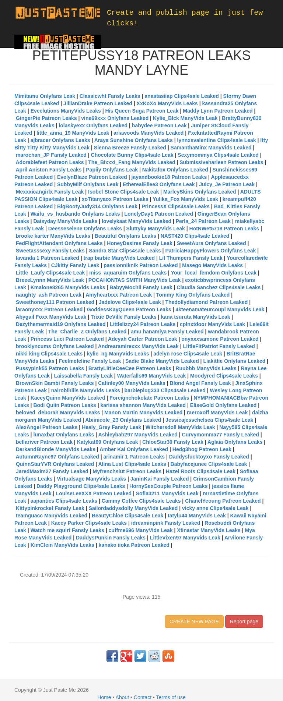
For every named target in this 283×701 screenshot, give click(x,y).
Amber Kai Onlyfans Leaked (133, 449)
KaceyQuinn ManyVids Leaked (68, 398)
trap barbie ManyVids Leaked (119, 258)
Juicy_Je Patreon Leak (227, 184)
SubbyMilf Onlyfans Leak (87, 184)
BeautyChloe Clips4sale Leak (128, 515)
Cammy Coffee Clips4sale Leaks (141, 501)
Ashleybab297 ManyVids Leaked (138, 435)
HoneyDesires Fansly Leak (139, 243)
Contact (142, 697)
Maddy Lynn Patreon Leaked (217, 111)
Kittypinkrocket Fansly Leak (50, 508)
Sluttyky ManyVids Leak (155, 228)
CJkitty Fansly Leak (75, 265)
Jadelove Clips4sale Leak (130, 302)
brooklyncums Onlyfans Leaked (55, 346)
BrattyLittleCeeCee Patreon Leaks (129, 368)
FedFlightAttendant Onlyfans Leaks (59, 243)
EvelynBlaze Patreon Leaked (92, 177)
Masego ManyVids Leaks (212, 265)
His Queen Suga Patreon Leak (141, 111)
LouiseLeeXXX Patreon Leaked (94, 493)
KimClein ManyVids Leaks (62, 545)
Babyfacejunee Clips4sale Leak (209, 464)
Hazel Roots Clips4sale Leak (200, 471)
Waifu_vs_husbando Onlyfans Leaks (75, 214)
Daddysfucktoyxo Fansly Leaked (209, 457)
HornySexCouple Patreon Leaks (168, 486)
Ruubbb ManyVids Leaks (205, 368)
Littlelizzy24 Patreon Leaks (142, 324)
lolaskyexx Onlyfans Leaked (93, 125)
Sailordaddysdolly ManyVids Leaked (133, 508)
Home (104, 697)
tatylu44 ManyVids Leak (197, 515)
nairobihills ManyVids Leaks (85, 390)
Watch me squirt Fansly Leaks (67, 530)
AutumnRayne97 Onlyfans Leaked (57, 457)
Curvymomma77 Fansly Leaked (220, 435)
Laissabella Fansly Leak (83, 376)
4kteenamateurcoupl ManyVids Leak (219, 309)
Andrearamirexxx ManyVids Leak (138, 346)
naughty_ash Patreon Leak (48, 295)
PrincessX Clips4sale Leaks (176, 206)
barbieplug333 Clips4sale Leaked (165, 390)
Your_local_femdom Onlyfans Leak (213, 273)
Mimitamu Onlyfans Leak (44, 96)
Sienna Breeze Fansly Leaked (130, 148)
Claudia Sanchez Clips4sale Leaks (219, 287)
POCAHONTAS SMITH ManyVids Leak (134, 280)
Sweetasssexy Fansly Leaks (50, 251)
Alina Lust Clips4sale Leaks (132, 464)
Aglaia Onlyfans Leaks (234, 442)
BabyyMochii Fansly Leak (140, 287)
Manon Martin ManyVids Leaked (143, 412)
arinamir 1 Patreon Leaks (134, 457)
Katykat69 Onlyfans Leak (107, 442)
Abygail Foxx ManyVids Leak (50, 317)
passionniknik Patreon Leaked (141, 265)
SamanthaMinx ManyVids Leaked (211, 148)
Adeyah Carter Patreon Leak (142, 339)
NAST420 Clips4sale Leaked (195, 236)
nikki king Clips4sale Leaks (49, 354)
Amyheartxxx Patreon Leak (118, 295)
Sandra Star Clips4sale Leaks (125, 251)
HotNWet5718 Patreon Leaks (224, 228)
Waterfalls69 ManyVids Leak (151, 376)
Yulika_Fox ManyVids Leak (185, 199)
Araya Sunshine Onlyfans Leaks (133, 140)
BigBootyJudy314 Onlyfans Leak (97, 206)
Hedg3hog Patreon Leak (201, 449)
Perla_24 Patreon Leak (203, 221)
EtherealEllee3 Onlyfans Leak (159, 184)
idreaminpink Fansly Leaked (165, 523)
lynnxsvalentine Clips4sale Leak (216, 140)
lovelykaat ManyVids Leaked (136, 221)
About (122, 697)
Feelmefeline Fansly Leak (90, 361)
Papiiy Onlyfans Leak (112, 170)
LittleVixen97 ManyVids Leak (185, 538)
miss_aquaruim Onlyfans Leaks (128, 273)
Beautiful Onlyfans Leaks (125, 236)
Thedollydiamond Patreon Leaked (206, 302)
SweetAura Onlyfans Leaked (211, 243)
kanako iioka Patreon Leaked (134, 545)
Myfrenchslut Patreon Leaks (126, 471)
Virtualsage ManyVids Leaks (91, 479)
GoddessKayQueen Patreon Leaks (129, 309)
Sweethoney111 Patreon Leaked (55, 302)
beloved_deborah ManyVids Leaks (58, 412)
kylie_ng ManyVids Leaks (118, 354)
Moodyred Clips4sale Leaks (224, 376)
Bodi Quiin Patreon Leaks (64, 405)
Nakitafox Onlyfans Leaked (175, 170)
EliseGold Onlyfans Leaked (223, 405)
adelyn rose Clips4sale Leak (187, 354)
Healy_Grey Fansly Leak (111, 427)
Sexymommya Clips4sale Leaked (218, 155)
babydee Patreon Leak (159, 125)
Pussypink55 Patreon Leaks (50, 368)
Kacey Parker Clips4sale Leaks (89, 523)
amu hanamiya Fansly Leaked (167, 331)
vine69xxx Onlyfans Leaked (115, 118)
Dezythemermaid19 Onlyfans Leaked (61, 324)
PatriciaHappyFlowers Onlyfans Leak (210, 251)
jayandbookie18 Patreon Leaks (169, 177)
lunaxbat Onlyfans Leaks (63, 435)
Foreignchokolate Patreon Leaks (149, 398)
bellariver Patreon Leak (44, 442)
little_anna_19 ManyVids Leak (72, 133)
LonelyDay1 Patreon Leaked (158, 214)
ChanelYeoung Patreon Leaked (223, 501)
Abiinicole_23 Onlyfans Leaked (123, 420)
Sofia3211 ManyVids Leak (167, 493)
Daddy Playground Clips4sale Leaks (80, 486)
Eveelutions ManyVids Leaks (66, 111)
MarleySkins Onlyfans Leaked (199, 192)
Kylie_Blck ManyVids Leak (185, 118)
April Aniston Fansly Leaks (48, 170)
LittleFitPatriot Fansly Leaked (219, 346)
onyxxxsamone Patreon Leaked (219, 339)
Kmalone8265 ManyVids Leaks (68, 287)
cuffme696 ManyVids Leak (141, 530)
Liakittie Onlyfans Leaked (234, 361)
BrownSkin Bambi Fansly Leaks (55, 383)
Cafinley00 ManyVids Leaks (131, 383)
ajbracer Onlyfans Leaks (60, 140)
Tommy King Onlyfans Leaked (193, 295)
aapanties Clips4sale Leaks (64, 501)
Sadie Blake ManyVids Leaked (162, 361)
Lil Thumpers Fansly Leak (191, 258)
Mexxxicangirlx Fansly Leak (50, 192)
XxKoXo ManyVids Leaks (167, 103)
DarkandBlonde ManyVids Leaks (55, 449)
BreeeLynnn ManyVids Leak (50, 280)
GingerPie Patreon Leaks (46, 118)
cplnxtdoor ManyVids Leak (212, 324)
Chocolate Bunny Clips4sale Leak (132, 155)
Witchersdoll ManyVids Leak (180, 427)
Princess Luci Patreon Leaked (67, 339)
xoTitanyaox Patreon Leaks (115, 199)
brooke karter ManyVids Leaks (53, 236)
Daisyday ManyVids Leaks (65, 221)
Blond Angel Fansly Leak (200, 383)
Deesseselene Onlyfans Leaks (85, 228)
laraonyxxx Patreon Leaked (49, 309)
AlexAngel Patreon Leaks (46, 427)
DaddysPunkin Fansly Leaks (111, 538)
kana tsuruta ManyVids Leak (195, 317)
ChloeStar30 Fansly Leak (172, 442)
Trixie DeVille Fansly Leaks (124, 317)
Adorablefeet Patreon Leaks (49, 162)
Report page (244, 621)
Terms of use (171, 697)
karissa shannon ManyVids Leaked (143, 405)
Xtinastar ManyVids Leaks (208, 530)
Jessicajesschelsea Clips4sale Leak (209, 420)
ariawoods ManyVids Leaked (148, 133)
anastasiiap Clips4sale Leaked (181, 96)
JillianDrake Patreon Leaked (97, 103)
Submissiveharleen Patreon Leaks (221, 162)
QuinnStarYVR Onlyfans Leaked (55, 464)
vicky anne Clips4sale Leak (215, 508)
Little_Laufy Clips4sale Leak (50, 273)
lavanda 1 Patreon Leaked (47, 258)
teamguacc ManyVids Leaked (51, 515)
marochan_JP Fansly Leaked (51, 155)
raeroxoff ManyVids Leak (217, 412)
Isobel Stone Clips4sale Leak (123, 192)
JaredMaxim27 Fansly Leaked (52, 471)
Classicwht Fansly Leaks (110, 96)
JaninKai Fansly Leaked (159, 479)
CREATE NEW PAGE (194, 621)
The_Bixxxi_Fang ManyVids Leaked (131, 162)
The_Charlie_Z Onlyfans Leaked (87, 331)
